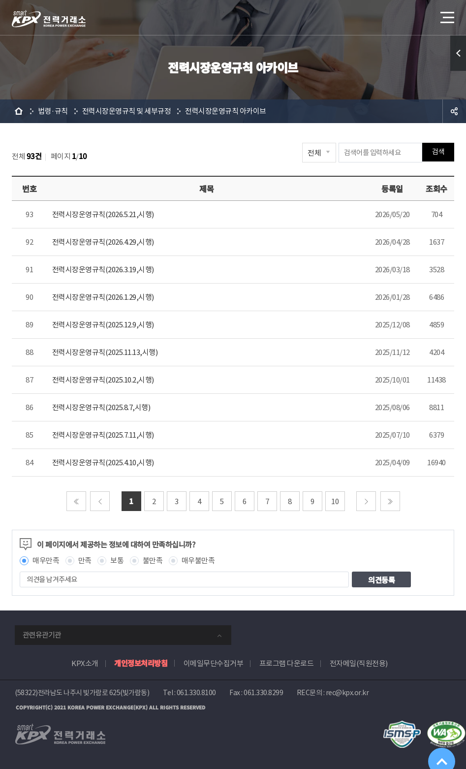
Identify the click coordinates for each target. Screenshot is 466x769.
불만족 (153, 560)
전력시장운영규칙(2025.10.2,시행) (103, 379)
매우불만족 (198, 560)
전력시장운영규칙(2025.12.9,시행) (103, 324)
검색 (438, 152)
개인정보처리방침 (140, 663)
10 (335, 501)
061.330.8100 (196, 692)
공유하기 (454, 111)
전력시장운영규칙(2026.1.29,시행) (103, 297)
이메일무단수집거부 (214, 663)
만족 (85, 560)
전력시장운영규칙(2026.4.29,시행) (103, 242)
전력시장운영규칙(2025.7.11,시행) (103, 435)
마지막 (390, 501)
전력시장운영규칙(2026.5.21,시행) (103, 214)
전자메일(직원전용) (359, 663)
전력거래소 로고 (49, 19)
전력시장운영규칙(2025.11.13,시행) (105, 352)
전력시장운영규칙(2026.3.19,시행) (103, 269)
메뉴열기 (446, 14)
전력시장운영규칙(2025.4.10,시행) (103, 462)
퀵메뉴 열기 (458, 53)
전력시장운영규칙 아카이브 (225, 111)
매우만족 (45, 560)
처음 (76, 501)
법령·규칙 (53, 111)
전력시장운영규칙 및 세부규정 (126, 111)
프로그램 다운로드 (286, 663)
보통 (117, 560)
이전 (100, 501)
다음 (366, 501)
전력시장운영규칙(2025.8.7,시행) (101, 407)
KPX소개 (84, 663)
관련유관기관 (42, 635)
